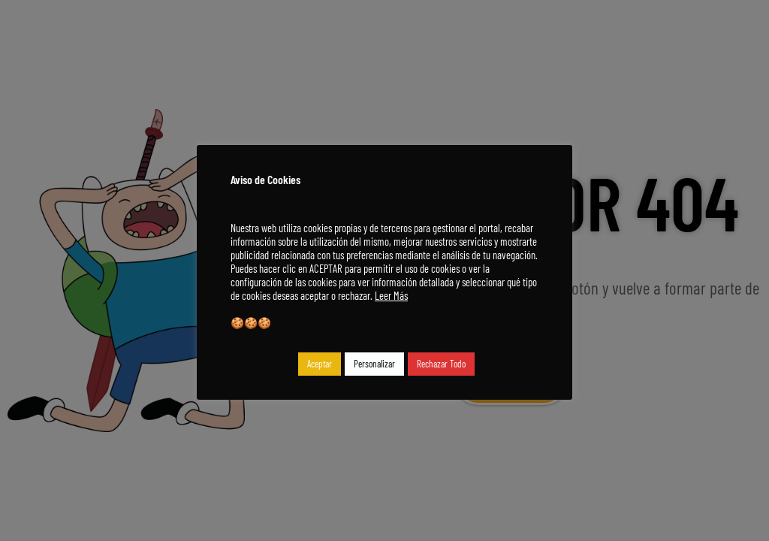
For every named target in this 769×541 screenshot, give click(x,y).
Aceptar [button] (319, 364)
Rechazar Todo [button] (441, 364)
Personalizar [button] (374, 364)
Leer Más (391, 295)
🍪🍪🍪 (251, 322)
